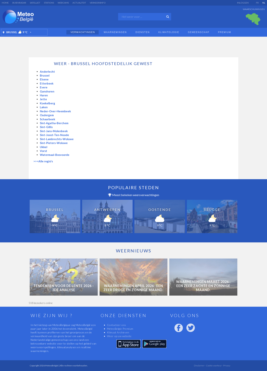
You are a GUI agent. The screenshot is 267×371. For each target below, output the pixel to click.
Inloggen (243, 2)
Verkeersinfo (98, 2)
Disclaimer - (200, 365)
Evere (43, 87)
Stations (49, 2)
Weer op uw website (119, 336)
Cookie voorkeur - (214, 365)
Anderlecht (47, 71)
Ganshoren (47, 91)
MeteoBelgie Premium (120, 328)
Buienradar (19, 2)
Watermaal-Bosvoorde (54, 154)
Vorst (43, 151)
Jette (43, 99)
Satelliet (35, 2)
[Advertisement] (133, 46)
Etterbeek (46, 83)
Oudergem (47, 115)
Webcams (63, 2)
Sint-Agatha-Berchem (54, 123)
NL (263, 2)
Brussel (45, 75)
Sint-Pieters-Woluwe (54, 143)
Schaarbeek (47, 119)
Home (5, 2)
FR (257, 2)
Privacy (226, 365)
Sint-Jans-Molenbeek (54, 131)
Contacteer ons (116, 325)
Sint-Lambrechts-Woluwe (57, 139)
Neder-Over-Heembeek (55, 111)
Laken (44, 107)
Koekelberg (47, 103)
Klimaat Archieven (118, 332)
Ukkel (43, 147)
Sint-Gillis (46, 127)
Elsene (44, 79)
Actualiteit (79, 2)
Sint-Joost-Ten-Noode (54, 135)
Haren (44, 95)
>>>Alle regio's (43, 161)
